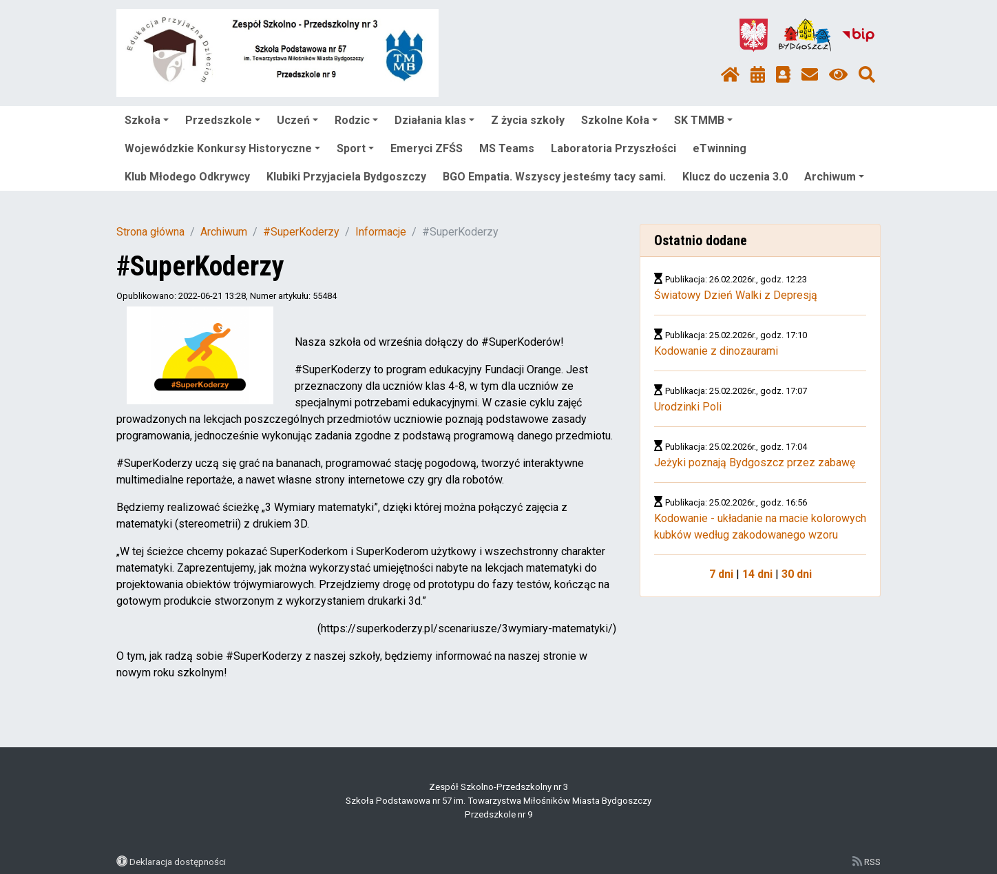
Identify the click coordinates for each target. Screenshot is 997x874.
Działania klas (434, 120)
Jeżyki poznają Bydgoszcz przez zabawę (754, 462)
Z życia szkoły (528, 120)
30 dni (796, 574)
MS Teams (506, 148)
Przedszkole (222, 120)
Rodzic (356, 120)
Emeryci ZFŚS (426, 148)
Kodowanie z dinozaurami (716, 350)
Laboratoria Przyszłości (613, 148)
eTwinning (719, 148)
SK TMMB (703, 120)
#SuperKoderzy (301, 231)
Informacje (380, 231)
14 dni (757, 574)
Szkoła (147, 120)
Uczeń (297, 120)
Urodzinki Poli (688, 406)
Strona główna (150, 231)
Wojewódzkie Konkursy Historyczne (222, 148)
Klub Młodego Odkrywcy (187, 176)
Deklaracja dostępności (177, 861)
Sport (355, 148)
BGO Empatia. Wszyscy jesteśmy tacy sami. (554, 176)
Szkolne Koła (619, 120)
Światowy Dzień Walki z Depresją (735, 295)
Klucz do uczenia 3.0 (735, 176)
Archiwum (834, 176)
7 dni (721, 574)
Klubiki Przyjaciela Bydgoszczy (346, 176)
